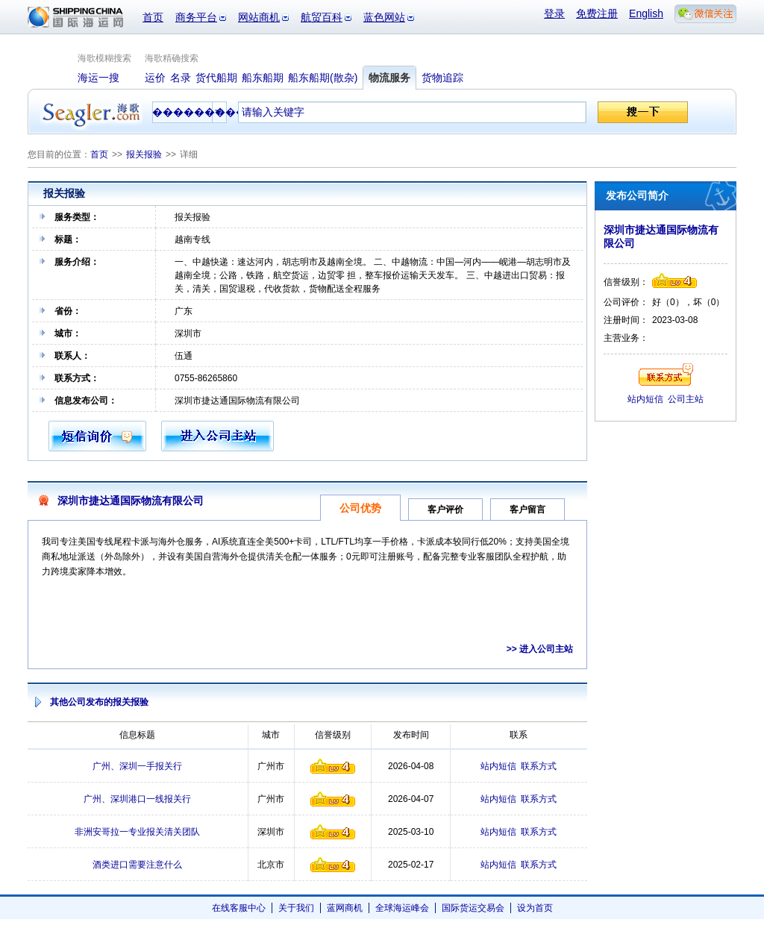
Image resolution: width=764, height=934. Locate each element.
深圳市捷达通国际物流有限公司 (130, 501)
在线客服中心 (239, 908)
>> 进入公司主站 (540, 649)
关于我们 (296, 908)
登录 (554, 13)
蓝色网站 (384, 17)
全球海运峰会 (402, 908)
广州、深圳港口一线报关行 (137, 799)
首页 (153, 17)
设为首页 (535, 908)
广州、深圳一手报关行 (137, 766)
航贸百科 (321, 17)
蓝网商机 (345, 908)
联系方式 (539, 766)
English (646, 13)
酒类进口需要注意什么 (137, 864)
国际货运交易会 (473, 908)
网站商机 (259, 17)
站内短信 (498, 766)
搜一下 (643, 112)
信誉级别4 (332, 766)
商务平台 (196, 17)
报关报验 (144, 154)
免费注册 (597, 13)
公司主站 (686, 399)
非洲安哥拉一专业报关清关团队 (137, 832)
